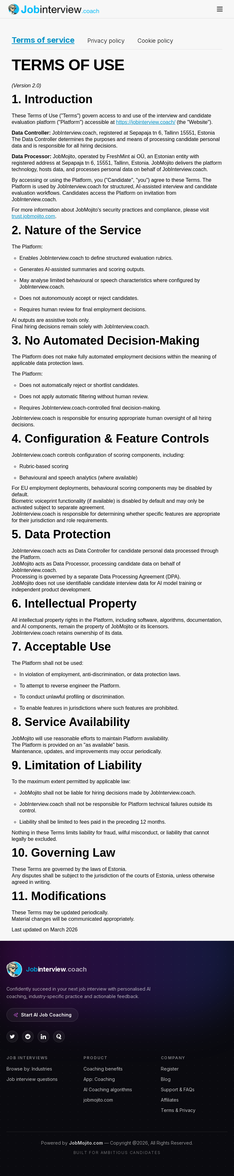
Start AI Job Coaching (42, 1014)
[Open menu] (219, 9)
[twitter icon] (12, 1036)
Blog (166, 1079)
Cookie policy (155, 40)
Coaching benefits (103, 1069)
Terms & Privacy (178, 1110)
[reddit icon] (28, 1036)
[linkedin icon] (43, 1036)
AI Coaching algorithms (108, 1089)
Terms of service (43, 40)
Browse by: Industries (29, 1069)
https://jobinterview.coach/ (145, 122)
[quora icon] (59, 1036)
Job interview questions (32, 1079)
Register (170, 1069)
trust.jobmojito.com (33, 216)
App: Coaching (99, 1079)
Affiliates (170, 1100)
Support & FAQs (178, 1089)
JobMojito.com (86, 1143)
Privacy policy (106, 40)
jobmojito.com (98, 1100)
